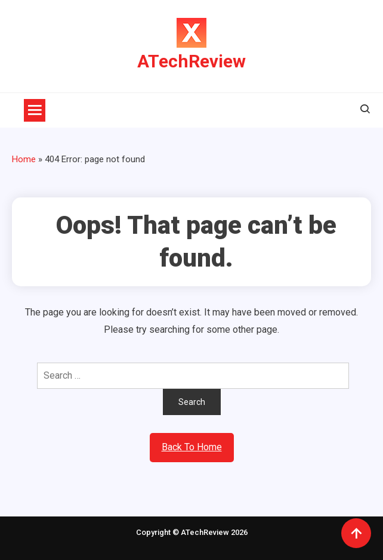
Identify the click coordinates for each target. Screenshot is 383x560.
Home (24, 159)
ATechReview (191, 61)
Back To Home (192, 447)
